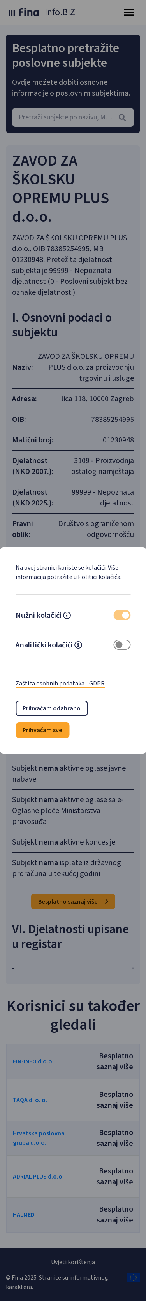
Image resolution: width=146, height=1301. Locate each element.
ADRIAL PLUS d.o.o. (38, 1176)
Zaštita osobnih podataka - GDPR (60, 683)
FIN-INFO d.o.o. (33, 1061)
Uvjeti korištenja (73, 1262)
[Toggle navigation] (129, 12)
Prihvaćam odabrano (52, 708)
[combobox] (73, 117)
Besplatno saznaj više (73, 901)
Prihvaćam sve (42, 730)
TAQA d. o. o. (30, 1100)
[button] (67, 616)
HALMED (24, 1214)
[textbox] (73, 117)
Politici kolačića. (99, 577)
